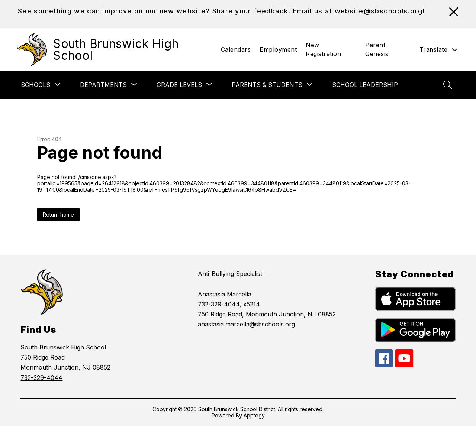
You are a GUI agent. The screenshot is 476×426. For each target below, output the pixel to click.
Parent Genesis (377, 49)
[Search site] (447, 84)
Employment (278, 49)
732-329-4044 (41, 377)
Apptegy (254, 415)
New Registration (323, 49)
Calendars (236, 49)
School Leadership (365, 84)
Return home (58, 214)
